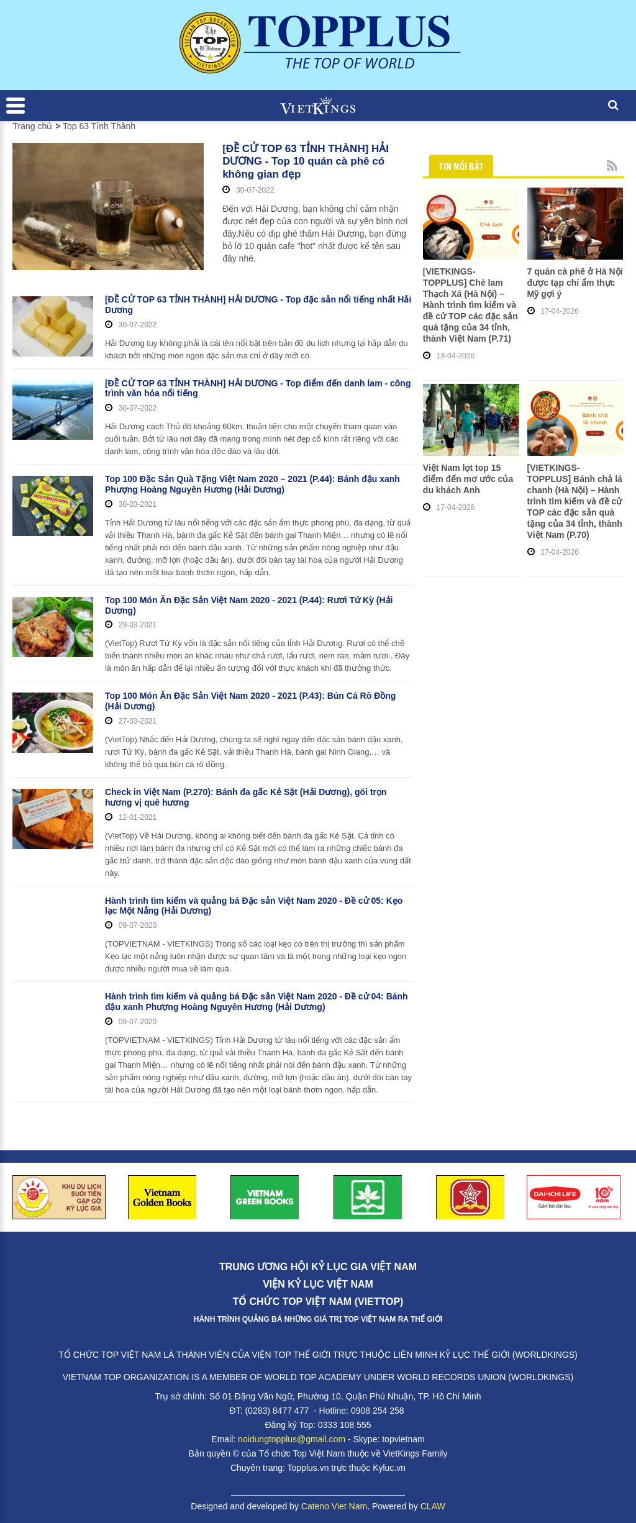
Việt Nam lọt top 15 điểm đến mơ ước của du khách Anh (468, 479)
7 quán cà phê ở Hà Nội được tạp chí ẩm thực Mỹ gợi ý (575, 282)
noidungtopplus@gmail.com (291, 1439)
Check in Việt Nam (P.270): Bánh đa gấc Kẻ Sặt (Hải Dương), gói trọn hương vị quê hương (246, 797)
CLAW (432, 1506)
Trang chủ (32, 126)
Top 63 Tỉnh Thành (99, 126)
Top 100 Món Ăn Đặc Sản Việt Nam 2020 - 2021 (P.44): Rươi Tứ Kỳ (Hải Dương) (249, 605)
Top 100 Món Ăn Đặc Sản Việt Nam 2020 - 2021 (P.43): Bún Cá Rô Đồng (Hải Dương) (250, 701)
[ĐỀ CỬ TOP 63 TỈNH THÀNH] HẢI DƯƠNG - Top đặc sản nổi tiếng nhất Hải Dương (258, 304)
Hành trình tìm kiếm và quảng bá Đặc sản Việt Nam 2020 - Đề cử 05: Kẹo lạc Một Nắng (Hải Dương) (253, 906)
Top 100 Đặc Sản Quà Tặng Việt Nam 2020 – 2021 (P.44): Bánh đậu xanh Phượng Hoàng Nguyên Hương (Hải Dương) (252, 484)
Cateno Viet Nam (334, 1506)
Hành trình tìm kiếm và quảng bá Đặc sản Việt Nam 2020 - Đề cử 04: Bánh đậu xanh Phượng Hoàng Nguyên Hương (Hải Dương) (256, 1001)
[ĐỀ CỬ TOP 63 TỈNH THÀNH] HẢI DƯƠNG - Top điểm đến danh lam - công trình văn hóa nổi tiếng (258, 388)
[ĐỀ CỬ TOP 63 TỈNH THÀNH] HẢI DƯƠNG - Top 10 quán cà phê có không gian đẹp (305, 161)
